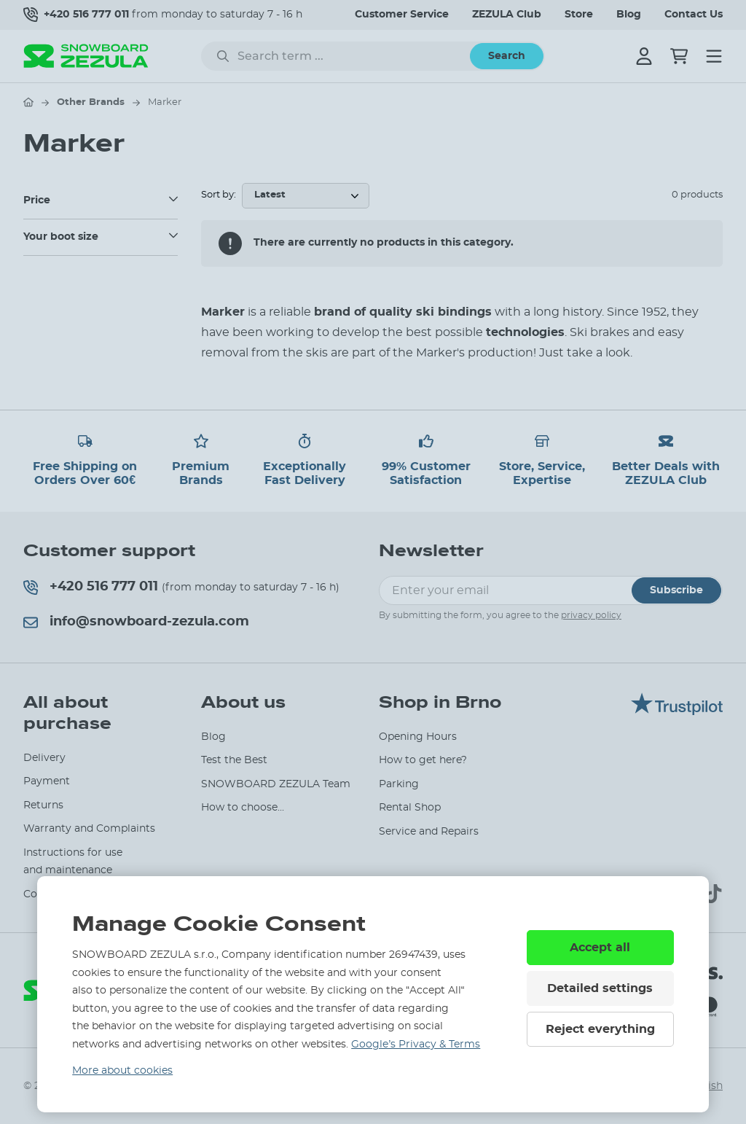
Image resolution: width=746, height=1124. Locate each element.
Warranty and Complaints (89, 829)
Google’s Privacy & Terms (415, 1044)
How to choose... (242, 808)
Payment (46, 781)
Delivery (44, 758)
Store (579, 14)
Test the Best (234, 760)
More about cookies (122, 1071)
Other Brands (91, 102)
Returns (43, 805)
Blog (628, 14)
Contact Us (693, 14)
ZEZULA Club (506, 14)
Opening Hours (418, 737)
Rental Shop (410, 808)
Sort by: (218, 195)
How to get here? (423, 760)
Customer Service (402, 14)
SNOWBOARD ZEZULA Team (275, 784)
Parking (399, 784)
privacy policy (591, 615)
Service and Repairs (429, 832)
